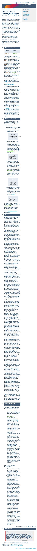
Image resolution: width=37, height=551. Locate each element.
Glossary (30, 2)
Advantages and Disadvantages (26, 15)
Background (25, 12)
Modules (17, 2)
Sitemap (34, 2)
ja (16, 15)
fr (14, 15)
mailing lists (24, 540)
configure (7, 81)
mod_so (7, 53)
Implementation (26, 9)
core (5, 64)
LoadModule (15, 53)
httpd (15, 27)
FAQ (26, 2)
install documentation (9, 84)
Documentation (16, 8)
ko (19, 15)
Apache (3, 8)
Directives (22, 2)
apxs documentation (12, 211)
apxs (4, 34)
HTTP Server (9, 8)
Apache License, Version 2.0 (16, 545)
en (12, 15)
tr (19, 17)
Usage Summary (26, 11)
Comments (25, 19)
